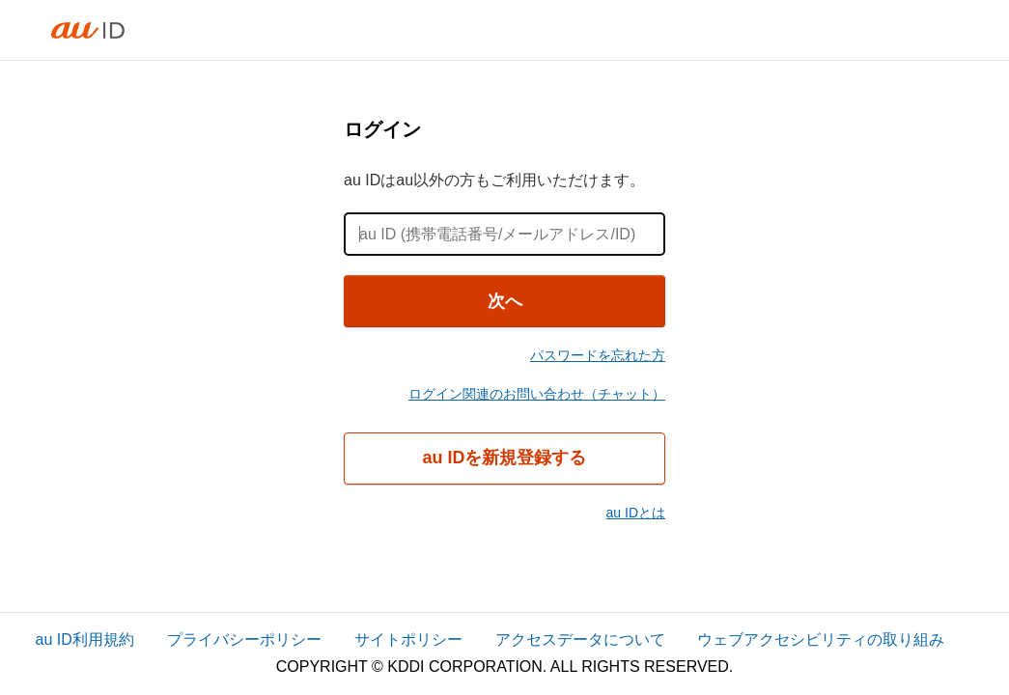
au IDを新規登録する (504, 457)
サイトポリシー (408, 639)
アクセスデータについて (580, 639)
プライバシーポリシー (244, 639)
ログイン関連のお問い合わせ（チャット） (536, 394)
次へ (505, 301)
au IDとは (635, 512)
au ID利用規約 (85, 639)
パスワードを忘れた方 (597, 355)
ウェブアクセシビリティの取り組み (820, 639)
